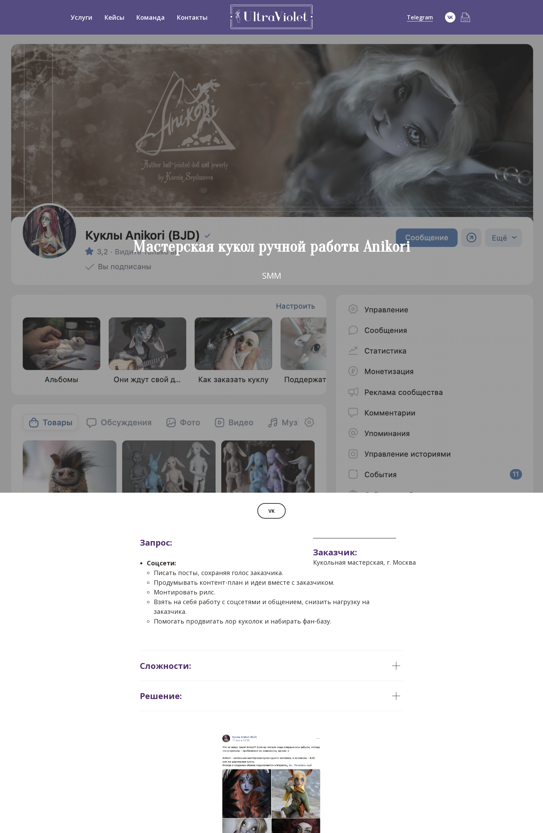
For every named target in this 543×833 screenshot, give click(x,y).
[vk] (450, 17)
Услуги (81, 17)
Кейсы (114, 17)
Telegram (420, 17)
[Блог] (465, 17)
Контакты (192, 17)
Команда (150, 17)
